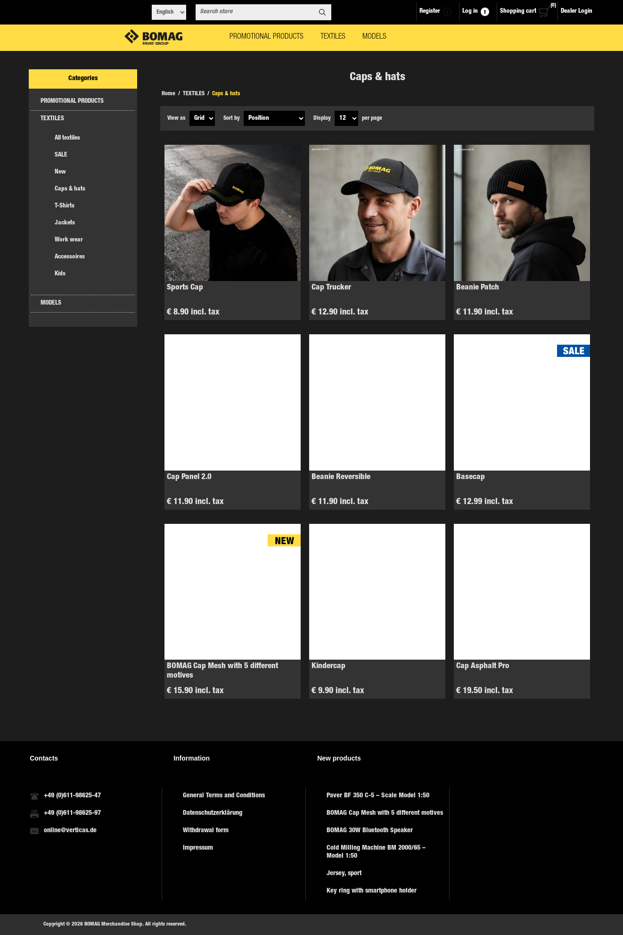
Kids (60, 274)
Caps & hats (70, 189)
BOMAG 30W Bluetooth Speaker (370, 830)
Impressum (198, 848)
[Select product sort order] (274, 118)
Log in (470, 11)
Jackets (65, 223)
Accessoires (70, 257)
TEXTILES (52, 119)
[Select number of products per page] (346, 118)
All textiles (67, 138)
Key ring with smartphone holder (372, 891)
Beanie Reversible (341, 477)
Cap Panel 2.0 (189, 477)
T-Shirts (64, 206)
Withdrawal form (206, 830)
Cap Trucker (331, 288)
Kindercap (328, 666)
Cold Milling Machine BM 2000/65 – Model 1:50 (376, 852)
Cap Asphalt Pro (482, 666)
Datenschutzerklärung (212, 813)
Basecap (470, 477)
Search (322, 12)
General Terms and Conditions (224, 796)
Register (429, 11)
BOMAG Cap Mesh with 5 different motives (222, 671)
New (60, 172)
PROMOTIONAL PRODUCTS (72, 102)
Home (168, 94)
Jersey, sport (344, 873)
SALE (61, 155)
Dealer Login (576, 11)
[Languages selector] (169, 12)
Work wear (69, 240)
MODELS (51, 303)
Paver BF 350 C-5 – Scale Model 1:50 (378, 796)
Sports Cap (185, 288)
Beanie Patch (477, 288)
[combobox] (255, 12)
